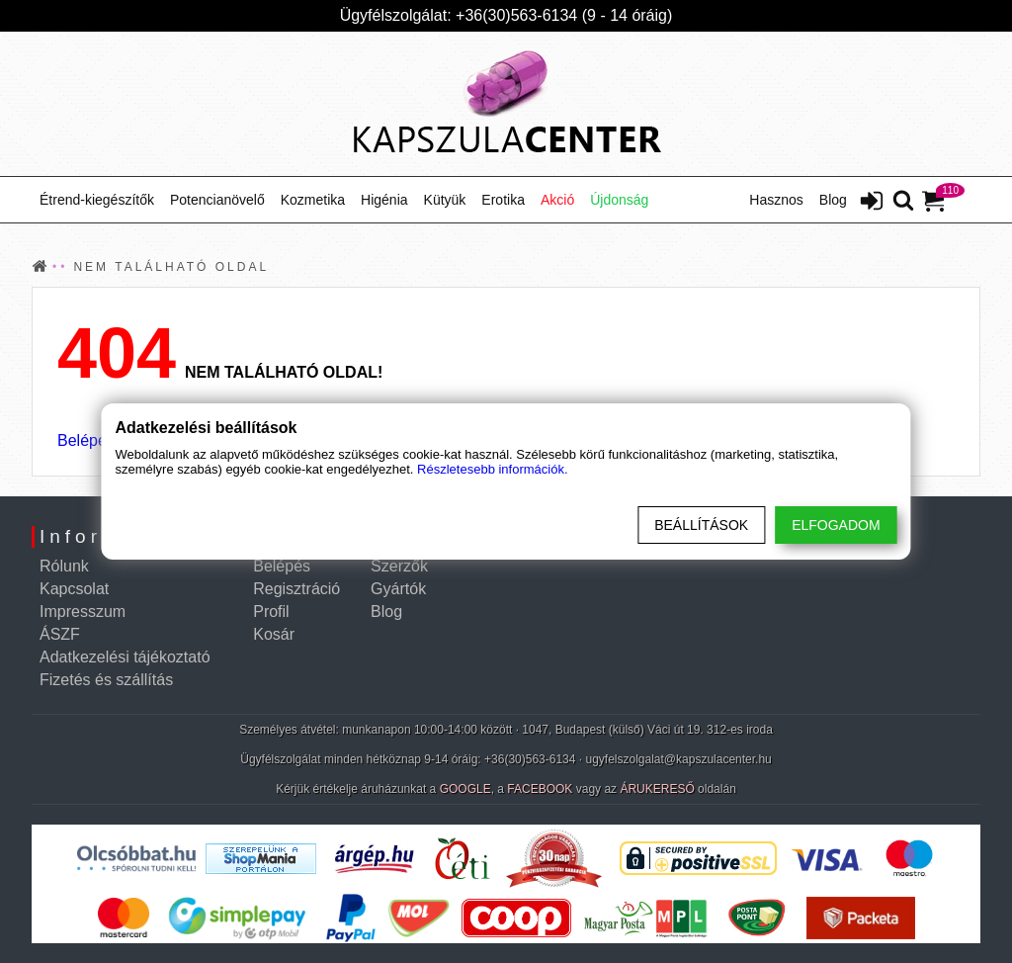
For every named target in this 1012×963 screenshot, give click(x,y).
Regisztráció (296, 588)
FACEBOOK (539, 789)
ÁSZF (60, 634)
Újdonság (619, 200)
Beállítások (701, 525)
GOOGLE (465, 789)
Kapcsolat (74, 588)
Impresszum (83, 611)
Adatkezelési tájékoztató (125, 657)
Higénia (384, 200)
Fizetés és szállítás (106, 679)
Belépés (86, 440)
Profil (271, 611)
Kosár (274, 634)
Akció (557, 200)
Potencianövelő (217, 200)
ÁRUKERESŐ (657, 789)
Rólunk (64, 566)
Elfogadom (836, 525)
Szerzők (399, 566)
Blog (833, 200)
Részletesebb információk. (492, 469)
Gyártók (398, 588)
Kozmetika (313, 200)
